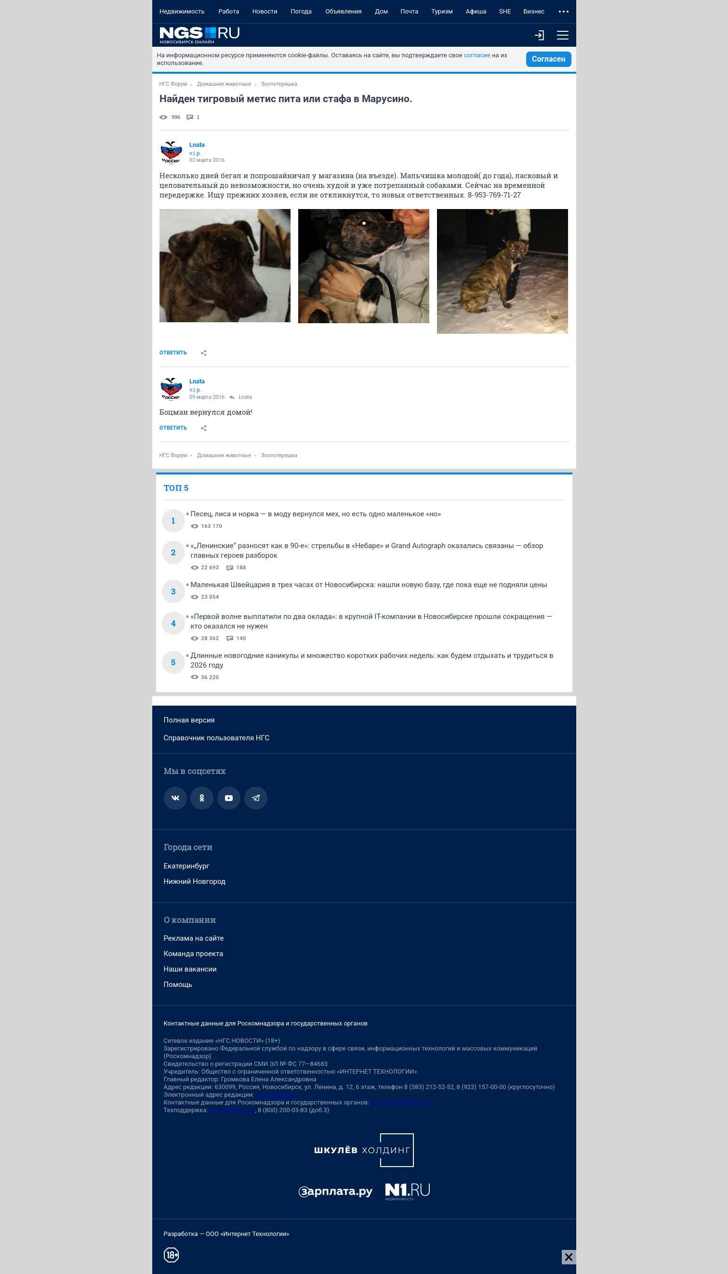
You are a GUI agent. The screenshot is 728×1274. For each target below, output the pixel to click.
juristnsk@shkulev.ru (399, 1102)
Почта (409, 11)
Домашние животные (224, 84)
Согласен (549, 59)
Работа (228, 11)
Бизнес (534, 11)
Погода (301, 11)
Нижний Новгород (195, 881)
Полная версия (189, 720)
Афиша (476, 11)
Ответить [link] (173, 353)
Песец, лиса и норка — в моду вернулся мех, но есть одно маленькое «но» (316, 514)
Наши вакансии (190, 969)
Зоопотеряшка (279, 84)
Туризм (442, 11)
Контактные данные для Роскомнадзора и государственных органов (266, 1023)
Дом (381, 11)
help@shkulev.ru (232, 1110)
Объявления (343, 11)
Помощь (178, 984)
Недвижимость (182, 11)
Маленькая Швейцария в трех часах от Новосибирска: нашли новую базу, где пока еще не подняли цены (369, 584)
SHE (505, 11)
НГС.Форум (173, 84)
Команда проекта (194, 953)
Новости (265, 11)
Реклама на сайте (194, 938)
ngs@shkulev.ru (278, 1094)
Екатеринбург (187, 866)
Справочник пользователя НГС (217, 738)
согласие (477, 55)
